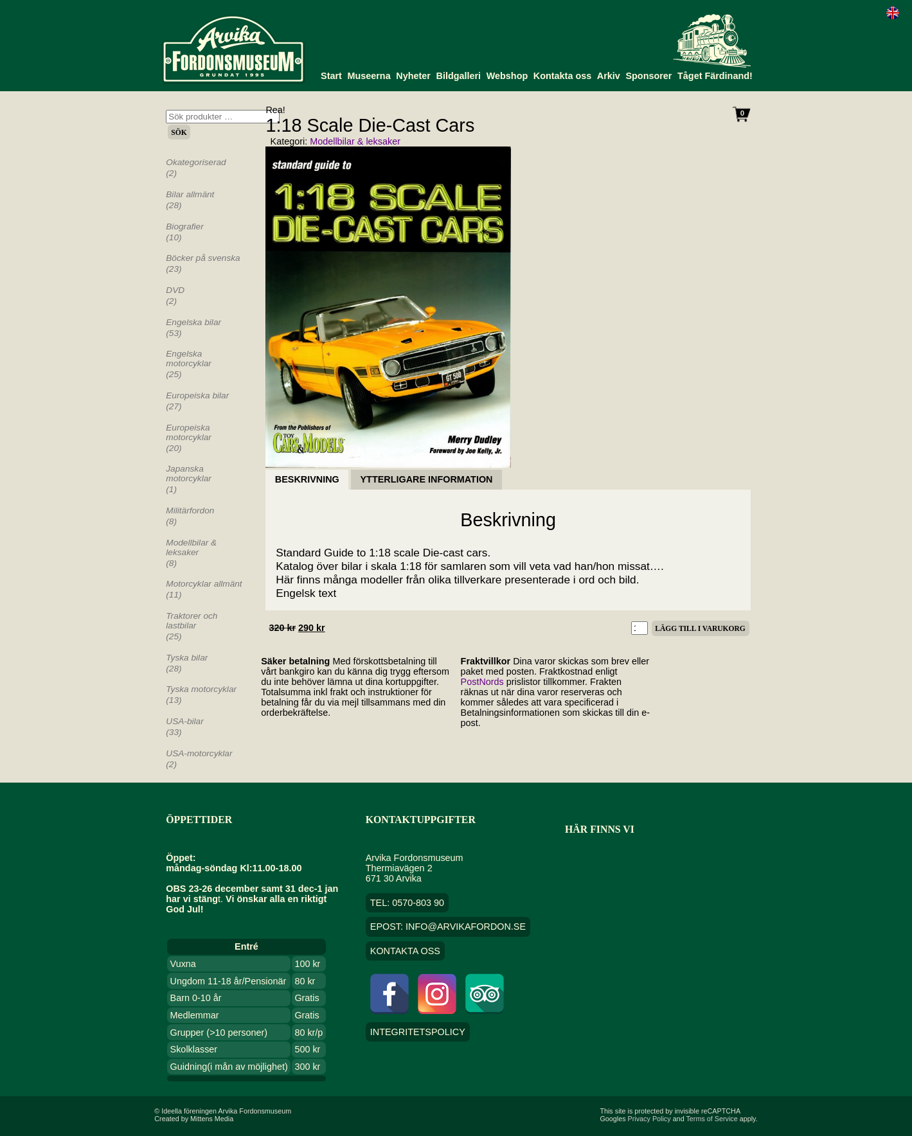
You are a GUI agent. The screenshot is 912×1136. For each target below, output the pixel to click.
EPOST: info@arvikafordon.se (448, 926)
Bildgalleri (458, 76)
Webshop (507, 76)
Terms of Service (711, 1119)
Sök (178, 132)
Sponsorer (648, 76)
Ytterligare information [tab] (427, 480)
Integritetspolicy (417, 1032)
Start (331, 76)
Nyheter (413, 76)
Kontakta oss (562, 76)
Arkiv (608, 76)
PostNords (482, 682)
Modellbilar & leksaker (355, 141)
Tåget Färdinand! (715, 76)
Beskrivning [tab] (307, 480)
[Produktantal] (639, 628)
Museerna (368, 76)
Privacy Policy (649, 1119)
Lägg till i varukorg (700, 628)
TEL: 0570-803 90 (407, 903)
